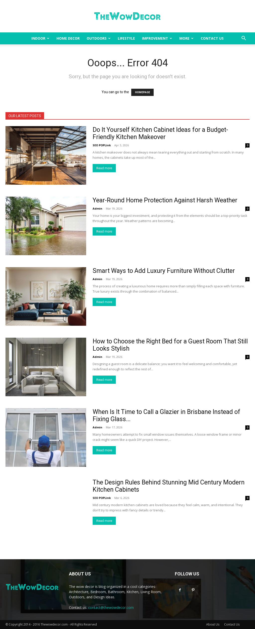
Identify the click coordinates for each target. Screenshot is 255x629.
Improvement (157, 38)
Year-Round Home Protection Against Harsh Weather (165, 200)
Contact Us (212, 38)
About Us (212, 624)
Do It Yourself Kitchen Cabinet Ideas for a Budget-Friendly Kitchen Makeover (160, 133)
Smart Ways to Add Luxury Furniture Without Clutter (164, 270)
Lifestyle (126, 38)
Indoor (40, 38)
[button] (244, 38)
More (186, 38)
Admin (97, 208)
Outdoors (99, 38)
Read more (104, 168)
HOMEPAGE (142, 92)
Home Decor (68, 38)
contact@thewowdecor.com (111, 607)
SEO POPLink (102, 145)
